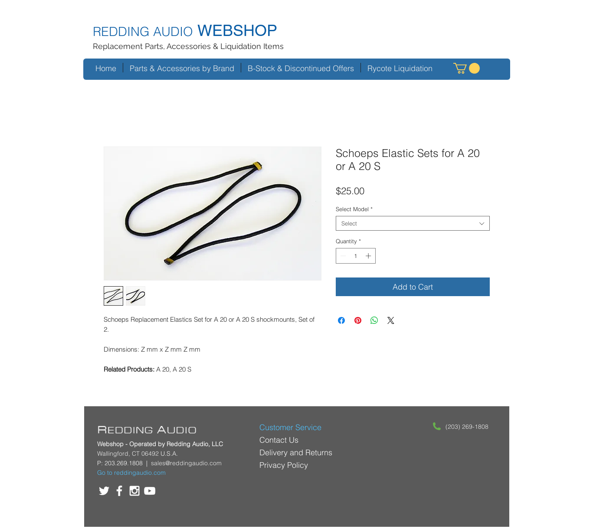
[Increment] (369, 255)
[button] (466, 68)
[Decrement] (342, 255)
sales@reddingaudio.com (186, 463)
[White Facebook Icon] (119, 491)
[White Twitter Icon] (104, 491)
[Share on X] (391, 320)
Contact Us (278, 440)
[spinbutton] (355, 255)
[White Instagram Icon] (134, 491)
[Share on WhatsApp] (374, 320)
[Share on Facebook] (341, 320)
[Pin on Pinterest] (358, 320)
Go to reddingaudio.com (131, 473)
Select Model (354, 209)
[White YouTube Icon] (150, 491)
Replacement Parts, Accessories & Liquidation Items (188, 46)
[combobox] (413, 223)
